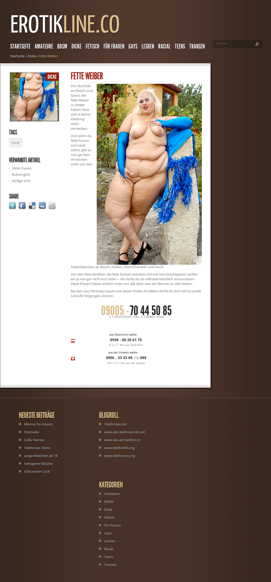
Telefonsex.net (115, 424)
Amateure (44, 46)
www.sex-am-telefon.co (122, 440)
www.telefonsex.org (119, 456)
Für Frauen (114, 46)
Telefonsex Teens (37, 448)
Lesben (148, 46)
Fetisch (92, 46)
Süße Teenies (34, 440)
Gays (133, 46)
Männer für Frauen (38, 424)
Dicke (76, 46)
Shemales (31, 432)
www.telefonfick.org (119, 448)
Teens (180, 46)
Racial (164, 46)
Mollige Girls (21, 181)
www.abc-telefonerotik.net (124, 432)
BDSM (62, 46)
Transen (197, 46)
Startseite (20, 46)
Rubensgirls (21, 174)
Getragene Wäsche (38, 464)
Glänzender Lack (36, 472)
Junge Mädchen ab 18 (41, 456)
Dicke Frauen (22, 168)
